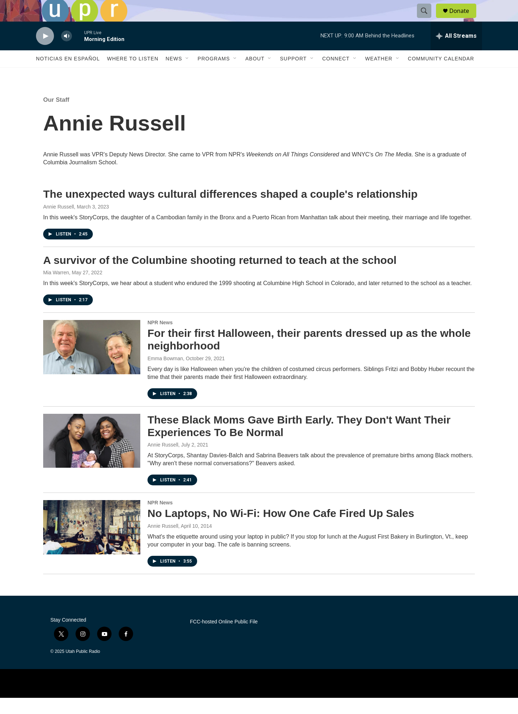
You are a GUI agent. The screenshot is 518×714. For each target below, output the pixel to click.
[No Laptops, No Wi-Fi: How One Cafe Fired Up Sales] (91, 543)
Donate (464, 19)
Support (293, 75)
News (173, 75)
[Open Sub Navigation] (187, 75)
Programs (213, 75)
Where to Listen (132, 75)
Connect (336, 75)
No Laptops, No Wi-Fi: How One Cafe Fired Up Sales (280, 529)
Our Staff (56, 116)
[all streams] (456, 52)
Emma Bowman (165, 374)
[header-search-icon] (427, 19)
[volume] (66, 52)
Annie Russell (58, 223)
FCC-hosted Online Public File (224, 638)
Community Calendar (441, 75)
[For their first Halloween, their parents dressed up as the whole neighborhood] (91, 363)
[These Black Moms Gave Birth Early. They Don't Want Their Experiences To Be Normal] (91, 457)
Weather (378, 75)
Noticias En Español (68, 75)
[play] (45, 52)
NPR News (160, 339)
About (254, 75)
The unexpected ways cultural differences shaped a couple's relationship (230, 210)
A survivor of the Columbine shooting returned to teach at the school (219, 276)
